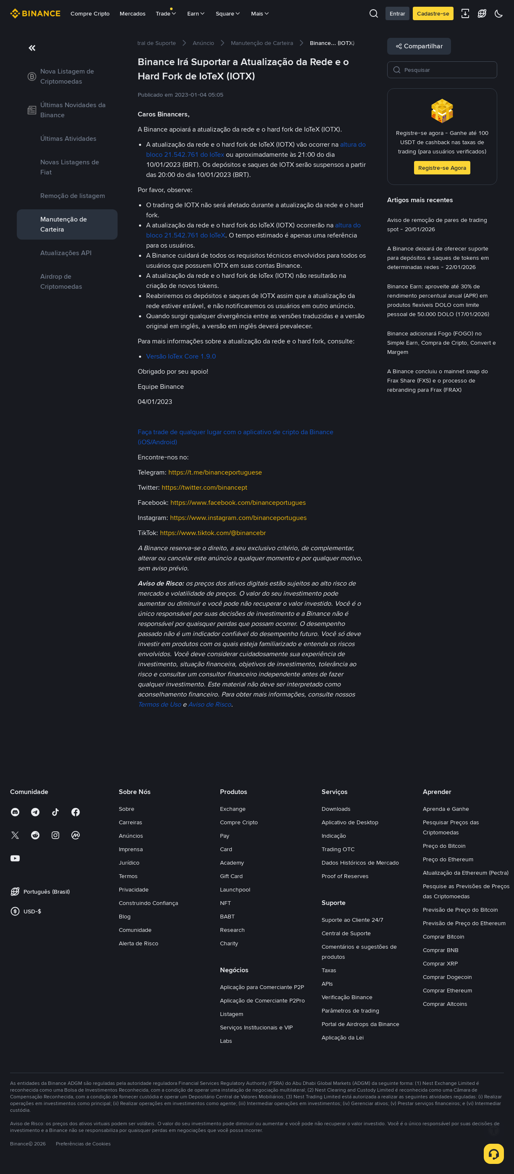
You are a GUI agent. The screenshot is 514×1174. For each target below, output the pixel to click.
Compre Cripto (90, 13)
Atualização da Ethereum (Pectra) (466, 872)
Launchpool (235, 889)
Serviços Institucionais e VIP (256, 1027)
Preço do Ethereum (448, 859)
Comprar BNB (441, 950)
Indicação (334, 835)
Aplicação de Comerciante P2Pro (262, 1000)
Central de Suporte (346, 933)
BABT (227, 916)
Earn (196, 13)
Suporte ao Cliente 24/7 (352, 919)
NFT (225, 903)
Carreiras (130, 822)
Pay (224, 835)
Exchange (233, 809)
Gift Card (231, 876)
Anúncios (131, 835)
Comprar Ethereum (447, 990)
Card (226, 849)
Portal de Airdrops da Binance (360, 1024)
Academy (232, 862)
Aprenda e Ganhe (446, 809)
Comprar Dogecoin (447, 977)
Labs (226, 1041)
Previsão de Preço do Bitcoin (460, 909)
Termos (128, 876)
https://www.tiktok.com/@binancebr (213, 532)
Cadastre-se (433, 13)
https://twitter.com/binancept (204, 487)
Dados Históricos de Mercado (360, 862)
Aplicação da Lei (343, 1037)
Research (232, 930)
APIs (327, 983)
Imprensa (131, 849)
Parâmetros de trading (350, 1010)
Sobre (126, 809)
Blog (125, 916)
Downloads (336, 809)
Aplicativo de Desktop (350, 822)
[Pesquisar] (448, 69)
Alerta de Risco (138, 943)
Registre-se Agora (442, 167)
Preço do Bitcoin (444, 846)
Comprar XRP (440, 963)
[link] (67, 76)
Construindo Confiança (148, 903)
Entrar (397, 13)
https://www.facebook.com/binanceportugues (238, 502)
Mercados (133, 13)
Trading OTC (338, 849)
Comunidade (135, 930)
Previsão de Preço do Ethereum (464, 923)
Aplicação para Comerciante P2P (262, 987)
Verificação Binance (347, 997)
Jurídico (129, 862)
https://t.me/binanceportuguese (215, 472)
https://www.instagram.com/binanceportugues (238, 517)
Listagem (231, 1014)
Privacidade (134, 889)
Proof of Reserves (345, 876)
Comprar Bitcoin (443, 936)
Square (228, 13)
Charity (229, 943)
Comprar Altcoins (445, 1004)
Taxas (329, 970)
